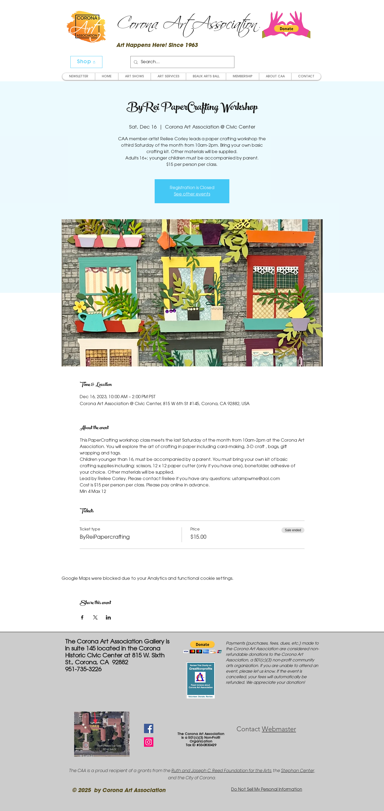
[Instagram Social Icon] (148, 742)
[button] (286, 28)
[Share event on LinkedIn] (108, 617)
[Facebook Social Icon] (148, 728)
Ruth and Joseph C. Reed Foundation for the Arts (221, 771)
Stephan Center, (298, 771)
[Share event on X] (95, 617)
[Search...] (182, 62)
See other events (192, 194)
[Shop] (86, 62)
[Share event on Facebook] (82, 617)
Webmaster (279, 729)
